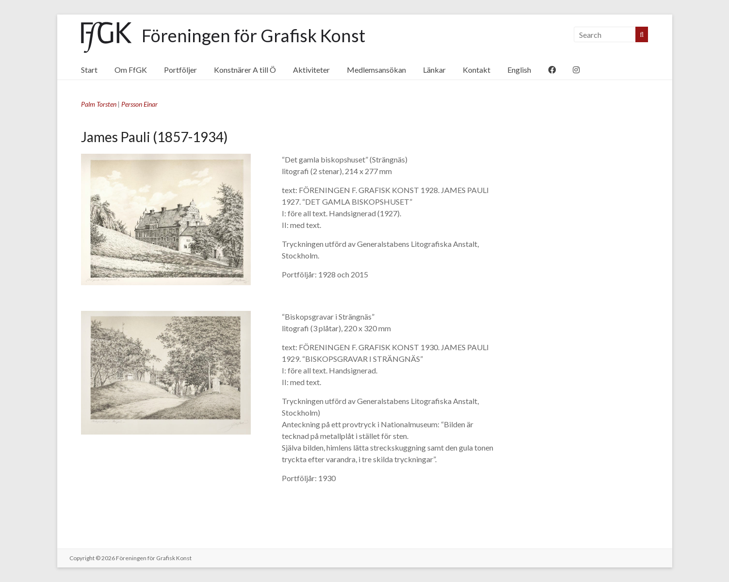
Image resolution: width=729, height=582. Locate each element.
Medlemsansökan (376, 69)
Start (89, 69)
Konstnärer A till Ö (245, 69)
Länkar (434, 69)
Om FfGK (130, 69)
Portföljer (180, 69)
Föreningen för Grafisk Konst (253, 35)
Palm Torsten (98, 104)
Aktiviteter (311, 69)
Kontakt (476, 69)
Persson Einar (139, 104)
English (519, 69)
